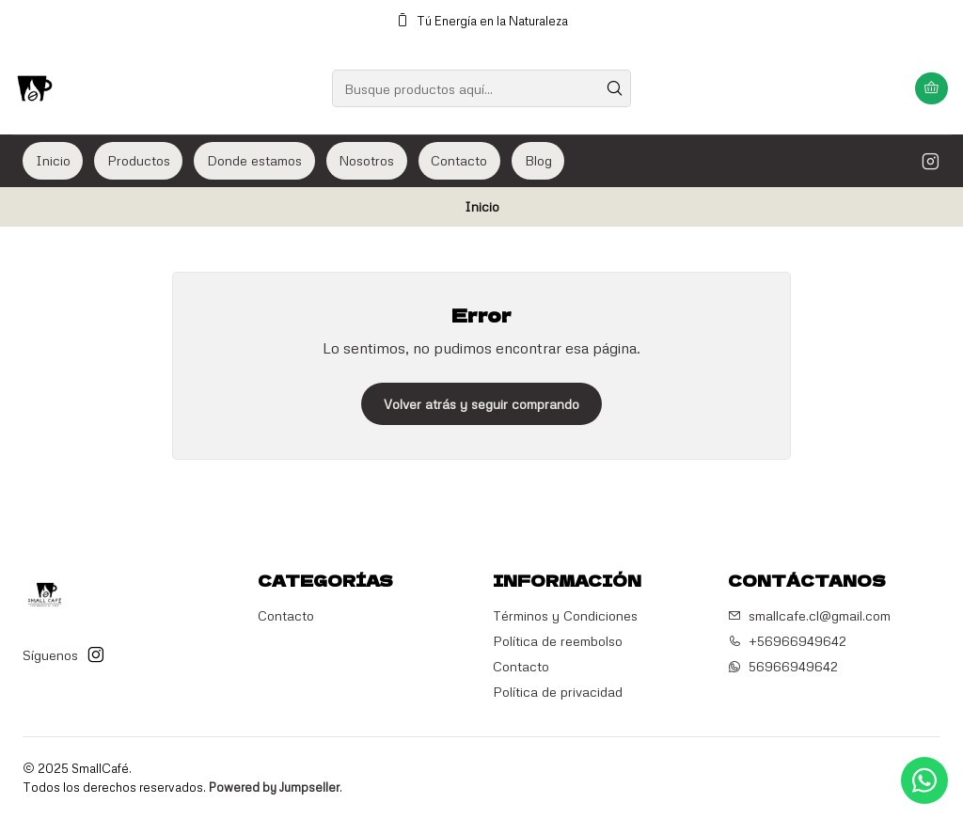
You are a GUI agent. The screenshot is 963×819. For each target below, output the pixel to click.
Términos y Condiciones (565, 615)
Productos (138, 160)
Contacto (459, 160)
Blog (538, 160)
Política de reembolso (558, 641)
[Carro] (931, 88)
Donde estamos (254, 160)
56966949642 (783, 666)
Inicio (53, 160)
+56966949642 (787, 641)
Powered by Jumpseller (274, 787)
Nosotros (366, 160)
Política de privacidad (558, 692)
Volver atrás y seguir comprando (481, 404)
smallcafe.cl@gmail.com (809, 615)
